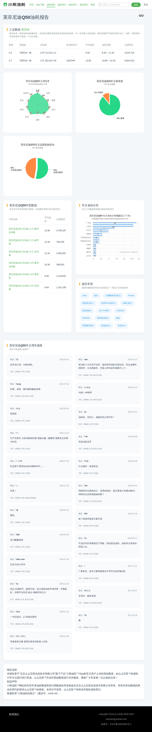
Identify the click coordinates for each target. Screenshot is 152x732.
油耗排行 (62, 5)
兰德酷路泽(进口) (113, 295)
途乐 (96, 295)
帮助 (93, 5)
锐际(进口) (127, 303)
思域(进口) (106, 325)
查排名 (25, 29)
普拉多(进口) (88, 303)
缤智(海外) (87, 310)
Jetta (84, 295)
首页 (31, 5)
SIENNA (86, 318)
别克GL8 (122, 325)
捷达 (118, 318)
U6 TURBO (104, 310)
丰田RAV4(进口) (108, 303)
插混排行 (84, 5)
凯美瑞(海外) (103, 318)
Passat (131, 295)
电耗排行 (73, 5)
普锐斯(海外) (88, 325)
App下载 (40, 5)
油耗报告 (51, 5)
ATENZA (120, 310)
